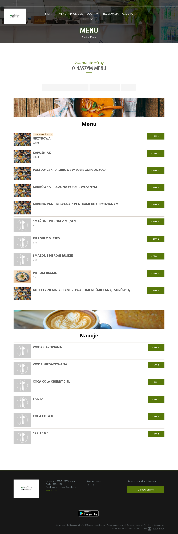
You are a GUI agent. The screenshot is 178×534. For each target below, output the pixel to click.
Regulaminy (60, 525)
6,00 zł (155, 347)
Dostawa (93, 13)
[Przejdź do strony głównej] (19, 16)
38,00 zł (155, 187)
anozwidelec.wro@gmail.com (64, 487)
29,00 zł (155, 221)
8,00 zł (155, 434)
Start (50, 13)
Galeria (127, 13)
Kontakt (89, 19)
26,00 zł (155, 273)
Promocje (76, 13)
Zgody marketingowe (116, 525)
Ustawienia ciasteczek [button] (95, 525)
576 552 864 (58, 484)
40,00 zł (155, 204)
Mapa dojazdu (52, 490)
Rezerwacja (111, 13)
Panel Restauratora (156, 525)
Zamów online (146, 489)
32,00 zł (155, 290)
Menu (62, 13)
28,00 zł (155, 239)
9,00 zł (155, 382)
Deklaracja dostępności (137, 525)
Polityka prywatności (76, 525)
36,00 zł (155, 170)
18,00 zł (155, 153)
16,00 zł (155, 136)
